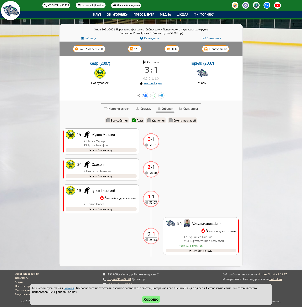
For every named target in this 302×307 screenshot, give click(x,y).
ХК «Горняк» (117, 14)
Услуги (19, 282)
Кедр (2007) (100, 63)
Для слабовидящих (128, 5)
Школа (182, 14)
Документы (22, 277)
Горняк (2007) (202, 63)
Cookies (69, 288)
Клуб (97, 14)
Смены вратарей (182, 120)
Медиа (165, 14)
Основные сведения (27, 273)
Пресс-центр (143, 14)
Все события (117, 120)
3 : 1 (151, 69)
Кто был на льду (202, 250)
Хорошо (151, 299)
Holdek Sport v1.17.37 (272, 274)
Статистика (214, 38)
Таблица (90, 38)
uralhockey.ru (153, 83)
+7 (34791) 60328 (58, 5)
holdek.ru (275, 279)
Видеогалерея (23, 294)
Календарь (151, 38)
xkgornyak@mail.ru (93, 5)
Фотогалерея (23, 290)
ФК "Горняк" (204, 14)
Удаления (156, 120)
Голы (137, 120)
